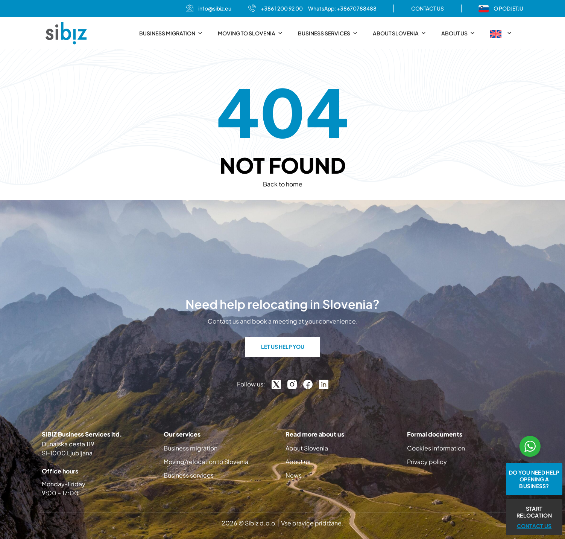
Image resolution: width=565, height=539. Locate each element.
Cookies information (436, 448)
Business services (328, 33)
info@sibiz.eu (214, 8)
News (294, 475)
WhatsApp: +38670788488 (342, 8)
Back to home (282, 184)
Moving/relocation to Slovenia (206, 462)
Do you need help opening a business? (534, 479)
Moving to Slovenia (250, 33)
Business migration (171, 33)
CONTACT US (427, 8)
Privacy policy (427, 462)
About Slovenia (399, 33)
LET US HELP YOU (282, 346)
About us (458, 33)
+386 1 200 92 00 (282, 8)
